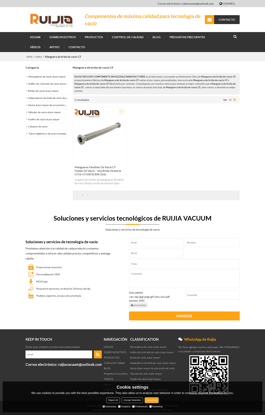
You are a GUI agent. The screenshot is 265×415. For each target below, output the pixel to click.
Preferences (140, 406)
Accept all (152, 400)
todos (38, 56)
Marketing (155, 406)
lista (230, 100)
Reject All (113, 400)
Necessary (109, 406)
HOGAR (35, 37)
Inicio (29, 56)
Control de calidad (128, 37)
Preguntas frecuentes (187, 37)
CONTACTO (227, 19)
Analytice (124, 406)
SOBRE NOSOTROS (62, 37)
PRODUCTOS (94, 37)
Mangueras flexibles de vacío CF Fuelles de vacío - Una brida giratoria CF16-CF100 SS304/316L (98, 170)
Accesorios (138, 305)
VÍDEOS (35, 47)
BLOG (157, 37)
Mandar (184, 316)
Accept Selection (132, 400)
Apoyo (54, 47)
